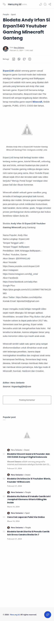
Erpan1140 (8, 70)
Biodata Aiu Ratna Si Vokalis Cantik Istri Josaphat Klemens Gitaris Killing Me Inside (29, 499)
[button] (40, 4)
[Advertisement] (27, 574)
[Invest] (26, 450)
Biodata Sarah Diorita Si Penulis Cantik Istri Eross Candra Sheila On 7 (28, 533)
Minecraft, (38, 101)
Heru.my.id (14, 4)
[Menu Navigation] (4, 4)
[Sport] (27, 513)
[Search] (45, 4)
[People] (28, 492)
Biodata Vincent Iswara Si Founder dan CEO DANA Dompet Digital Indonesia (28, 456)
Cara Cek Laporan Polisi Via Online (26, 517)
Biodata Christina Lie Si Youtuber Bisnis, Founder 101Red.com (29, 480)
